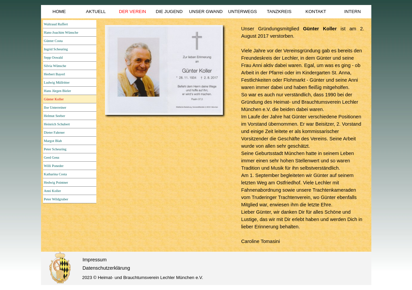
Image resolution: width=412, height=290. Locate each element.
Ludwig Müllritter (57, 82)
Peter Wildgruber (56, 199)
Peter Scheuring (55, 149)
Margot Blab (53, 141)
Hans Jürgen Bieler (57, 91)
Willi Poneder (54, 166)
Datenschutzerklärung (106, 268)
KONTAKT (316, 11)
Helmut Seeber (54, 116)
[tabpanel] (302, 135)
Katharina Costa (55, 174)
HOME (59, 11)
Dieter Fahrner (54, 132)
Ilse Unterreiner (55, 107)
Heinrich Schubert (57, 124)
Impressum (95, 259)
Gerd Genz (51, 157)
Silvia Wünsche (55, 66)
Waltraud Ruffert (56, 24)
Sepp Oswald (53, 57)
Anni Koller (52, 191)
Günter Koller (54, 99)
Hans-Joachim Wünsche (61, 32)
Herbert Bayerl (54, 74)
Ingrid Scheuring (56, 49)
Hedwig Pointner (56, 182)
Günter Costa (53, 41)
